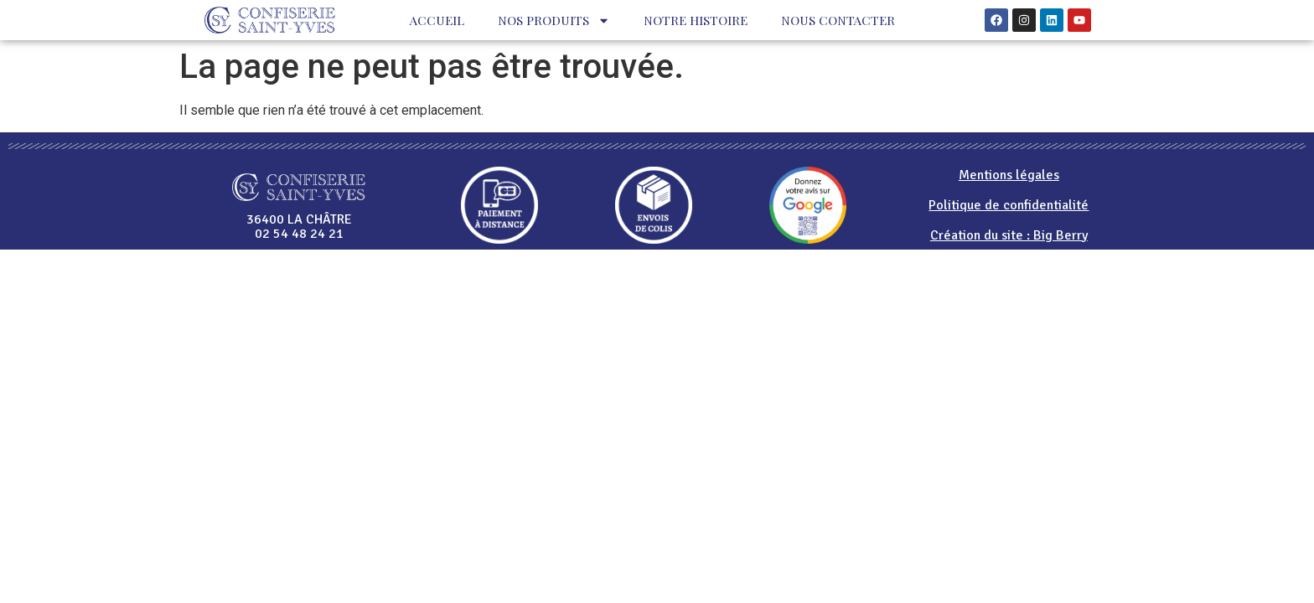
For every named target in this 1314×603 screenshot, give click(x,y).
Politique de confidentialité (1009, 205)
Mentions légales (1009, 175)
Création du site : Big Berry (1009, 235)
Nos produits (554, 20)
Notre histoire (696, 20)
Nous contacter (838, 20)
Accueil (437, 20)
